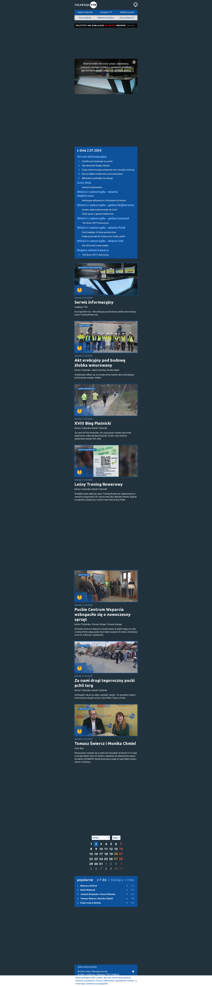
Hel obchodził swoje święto (95, 245)
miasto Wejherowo (87, 450)
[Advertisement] (106, 42)
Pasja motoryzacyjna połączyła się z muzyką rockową (104, 169)
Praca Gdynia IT (127, 18)
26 (111, 859)
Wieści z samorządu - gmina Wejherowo (105, 205)
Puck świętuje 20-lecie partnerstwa (99, 232)
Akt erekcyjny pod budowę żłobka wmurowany (100, 362)
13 (116, 849)
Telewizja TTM (103, 974)
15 (91, 854)
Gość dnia (84, 182)
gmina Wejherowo (86, 389)
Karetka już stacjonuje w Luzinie (94, 161)
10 (101, 849)
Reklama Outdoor (106, 18)
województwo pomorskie (90, 267)
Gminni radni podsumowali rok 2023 (99, 209)
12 (111, 849)
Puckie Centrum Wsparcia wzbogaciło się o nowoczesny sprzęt (103, 614)
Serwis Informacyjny (92, 156)
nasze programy (85, 12)
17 (101, 854)
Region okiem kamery (93, 250)
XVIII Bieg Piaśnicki (93, 423)
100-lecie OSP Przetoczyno (95, 223)
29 (91, 864)
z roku (129, 880)
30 (96, 864)
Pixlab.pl (115, 974)
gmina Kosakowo (85, 709)
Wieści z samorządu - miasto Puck (101, 227)
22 (91, 859)
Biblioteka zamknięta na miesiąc (94, 178)
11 (106, 849)
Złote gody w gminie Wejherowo (98, 214)
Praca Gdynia (85, 18)
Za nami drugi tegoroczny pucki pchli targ (105, 683)
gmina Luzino (84, 326)
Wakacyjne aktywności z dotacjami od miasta (104, 200)
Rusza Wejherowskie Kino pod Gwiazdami (99, 174)
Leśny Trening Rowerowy (99, 484)
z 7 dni (101, 880)
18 (106, 854)
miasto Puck (83, 575)
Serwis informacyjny (94, 302)
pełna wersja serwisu (87, 967)
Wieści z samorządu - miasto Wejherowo (97, 193)
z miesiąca (115, 880)
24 (101, 859)
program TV (106, 12)
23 (96, 859)
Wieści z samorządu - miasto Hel (100, 241)
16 (96, 854)
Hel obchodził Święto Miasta (92, 165)
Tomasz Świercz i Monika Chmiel (105, 743)
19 (111, 854)
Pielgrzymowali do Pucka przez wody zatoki (103, 236)
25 (106, 859)
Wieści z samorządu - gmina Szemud (103, 218)
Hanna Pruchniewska (92, 187)
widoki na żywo (127, 12)
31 (101, 864)
